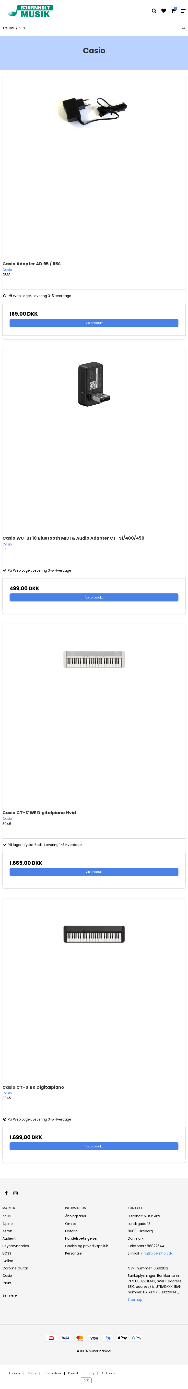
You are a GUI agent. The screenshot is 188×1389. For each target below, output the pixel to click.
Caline (7, 1260)
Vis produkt (94, 323)
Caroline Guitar (15, 1268)
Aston (7, 1231)
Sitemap (135, 1299)
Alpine (7, 1223)
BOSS (6, 1253)
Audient (9, 1238)
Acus (6, 1216)
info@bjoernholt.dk (157, 1253)
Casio (7, 1275)
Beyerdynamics (15, 1246)
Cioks (7, 1283)
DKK (86, 1380)
